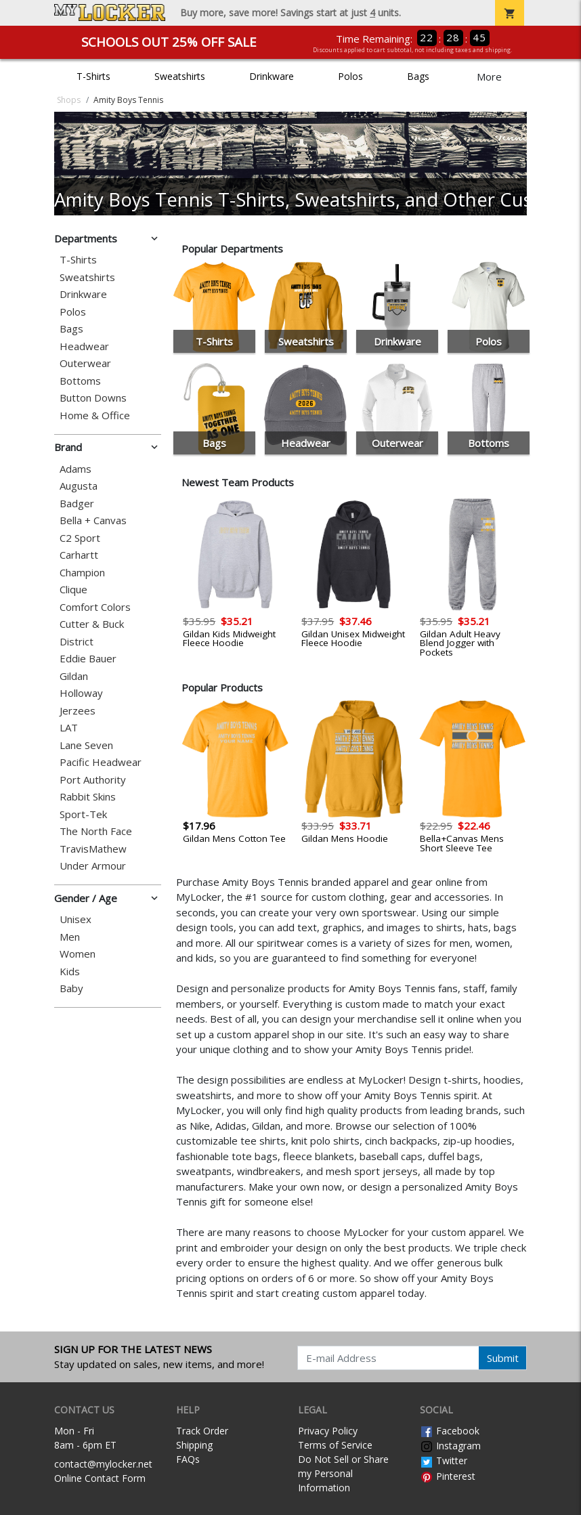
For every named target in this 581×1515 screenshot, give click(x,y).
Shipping (194, 1444)
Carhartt (79, 555)
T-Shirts (93, 76)
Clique (73, 589)
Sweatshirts (179, 76)
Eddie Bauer (88, 658)
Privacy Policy (328, 1430)
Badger (77, 503)
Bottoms (80, 381)
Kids (70, 971)
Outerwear (85, 363)
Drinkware (271, 76)
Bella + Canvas (93, 520)
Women (77, 954)
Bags (418, 76)
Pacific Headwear (101, 762)
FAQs (188, 1459)
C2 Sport (80, 538)
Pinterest (447, 1476)
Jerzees (77, 711)
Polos (350, 76)
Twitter (443, 1460)
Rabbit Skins (88, 797)
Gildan (74, 676)
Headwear (84, 346)
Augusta (79, 486)
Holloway (81, 693)
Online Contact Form (100, 1478)
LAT (69, 727)
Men (70, 937)
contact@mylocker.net (103, 1463)
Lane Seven (86, 745)
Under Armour (93, 866)
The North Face (96, 831)
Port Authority (93, 780)
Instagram (450, 1445)
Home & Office (95, 415)
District (76, 641)
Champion (82, 572)
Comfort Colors (95, 607)
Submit (503, 1358)
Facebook (449, 1430)
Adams (75, 469)
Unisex (75, 919)
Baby (71, 988)
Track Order (202, 1430)
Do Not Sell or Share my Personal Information (343, 1473)
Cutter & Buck (92, 624)
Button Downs (93, 398)
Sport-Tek (83, 814)
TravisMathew (93, 849)
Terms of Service (335, 1444)
